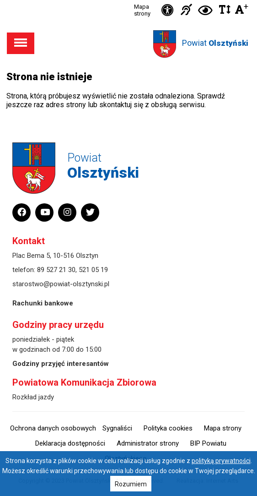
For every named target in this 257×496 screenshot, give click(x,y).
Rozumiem (131, 484)
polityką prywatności (221, 460)
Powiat (215, 43)
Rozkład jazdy (33, 397)
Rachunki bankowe (42, 303)
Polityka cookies (168, 428)
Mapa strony (142, 10)
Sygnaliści (117, 428)
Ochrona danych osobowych (53, 428)
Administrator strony (148, 443)
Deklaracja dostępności (70, 443)
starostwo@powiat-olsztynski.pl (60, 284)
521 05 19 (93, 270)
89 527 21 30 (56, 270)
